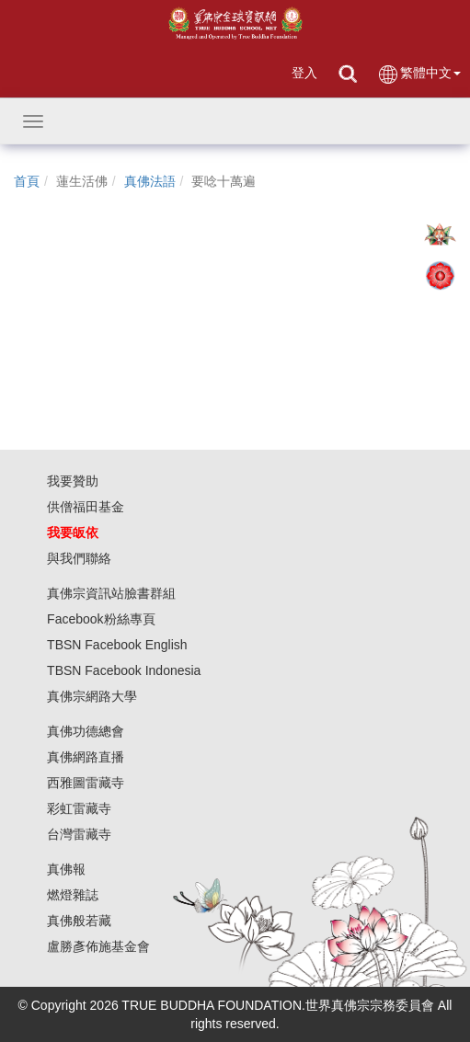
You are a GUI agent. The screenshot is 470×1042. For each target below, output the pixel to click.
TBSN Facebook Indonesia (124, 670)
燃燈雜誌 (72, 894)
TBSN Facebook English (117, 644)
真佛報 (66, 869)
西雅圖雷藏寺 (85, 782)
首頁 (27, 181)
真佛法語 (150, 181)
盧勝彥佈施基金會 (98, 946)
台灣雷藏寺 (79, 834)
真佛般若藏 (79, 920)
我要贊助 (72, 481)
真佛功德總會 (85, 731)
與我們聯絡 (79, 558)
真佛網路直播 (85, 757)
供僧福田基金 (85, 506)
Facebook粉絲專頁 (101, 619)
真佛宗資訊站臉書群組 (111, 593)
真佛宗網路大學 (92, 696)
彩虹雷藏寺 (79, 808)
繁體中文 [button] (419, 74)
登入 (304, 72)
